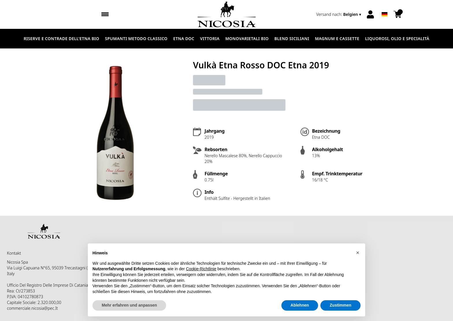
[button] (357, 253)
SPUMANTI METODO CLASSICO (136, 38)
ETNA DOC (183, 38)
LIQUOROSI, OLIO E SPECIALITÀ (397, 38)
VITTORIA (210, 38)
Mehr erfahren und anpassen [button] (129, 305)
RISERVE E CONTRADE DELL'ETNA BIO (61, 38)
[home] (227, 14)
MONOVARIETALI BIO (247, 38)
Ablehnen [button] (300, 305)
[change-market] (339, 14)
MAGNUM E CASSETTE (337, 38)
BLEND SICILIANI (291, 38)
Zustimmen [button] (340, 305)
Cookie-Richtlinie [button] (201, 269)
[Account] (370, 14)
